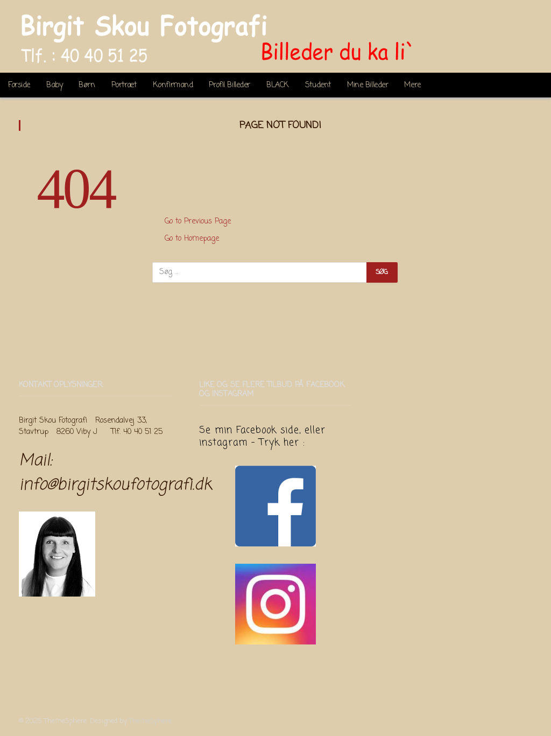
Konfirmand (173, 85)
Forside (19, 85)
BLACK (277, 85)
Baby (54, 85)
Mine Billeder (367, 85)
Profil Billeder (229, 85)
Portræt (124, 85)
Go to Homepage (192, 238)
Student (318, 85)
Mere (412, 85)
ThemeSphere (150, 721)
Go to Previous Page (198, 221)
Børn (87, 85)
